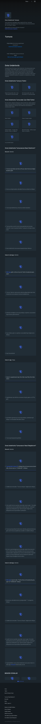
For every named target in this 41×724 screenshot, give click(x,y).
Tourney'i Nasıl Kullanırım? (10, 697)
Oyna (6, 688)
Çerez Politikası (8, 709)
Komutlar (6, 699)
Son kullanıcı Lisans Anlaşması (11, 717)
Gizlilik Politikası (8, 711)
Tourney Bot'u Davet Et (12, 466)
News (6, 701)
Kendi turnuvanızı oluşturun (11, 28)
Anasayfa (13, 664)
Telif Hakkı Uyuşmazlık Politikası (11, 715)
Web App (8, 272)
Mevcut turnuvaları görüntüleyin (15, 57)
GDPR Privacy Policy (8, 713)
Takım (6, 691)
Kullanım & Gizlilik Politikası (10, 707)
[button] (18, 681)
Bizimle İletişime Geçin (9, 693)
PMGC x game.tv (8, 703)
